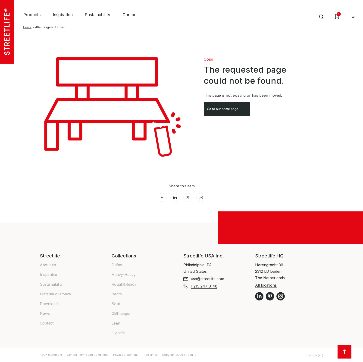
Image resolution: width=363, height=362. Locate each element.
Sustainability (97, 14)
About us (48, 265)
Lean (116, 323)
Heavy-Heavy (124, 274)
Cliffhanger (121, 313)
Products (32, 14)
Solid (116, 303)
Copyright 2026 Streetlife (179, 354)
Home (27, 27)
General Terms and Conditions (87, 354)
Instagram (280, 296)
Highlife (118, 333)
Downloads (49, 303)
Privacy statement (125, 354)
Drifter (117, 265)
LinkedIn (259, 296)
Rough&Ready (124, 284)
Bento (117, 294)
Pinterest (270, 296)
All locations (266, 285)
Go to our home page (227, 110)
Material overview (55, 294)
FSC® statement (51, 354)
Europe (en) (315, 355)
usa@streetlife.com (207, 278)
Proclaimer (150, 354)
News (45, 313)
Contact (130, 14)
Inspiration (63, 14)
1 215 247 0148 (204, 286)
